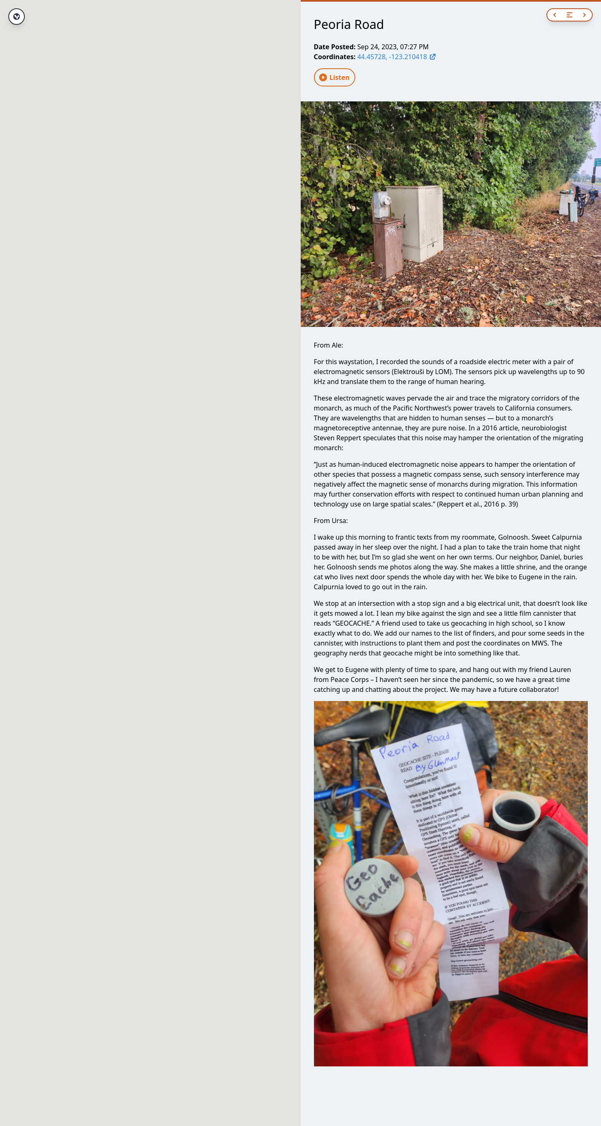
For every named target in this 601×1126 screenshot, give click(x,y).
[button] (150, 555)
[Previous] (554, 15)
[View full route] (16, 16)
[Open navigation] (569, 15)
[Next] (584, 15)
